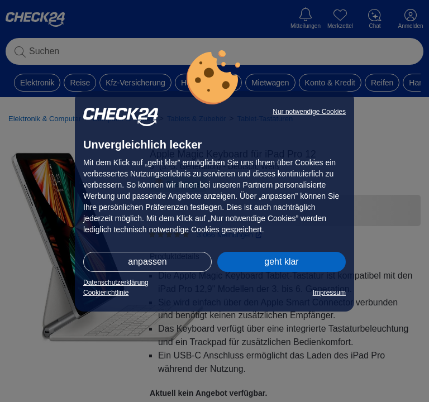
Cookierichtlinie (105, 292)
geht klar (281, 261)
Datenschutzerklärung (116, 282)
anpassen (147, 261)
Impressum (329, 292)
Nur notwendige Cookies (309, 112)
